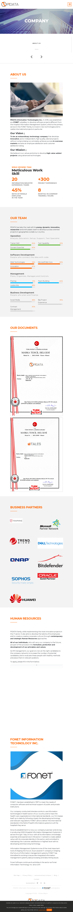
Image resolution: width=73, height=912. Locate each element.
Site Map (17, 875)
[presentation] (31, 57)
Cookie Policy (42, 910)
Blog (55, 875)
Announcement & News (43, 875)
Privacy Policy (27, 875)
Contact (36, 879)
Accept (49, 910)
